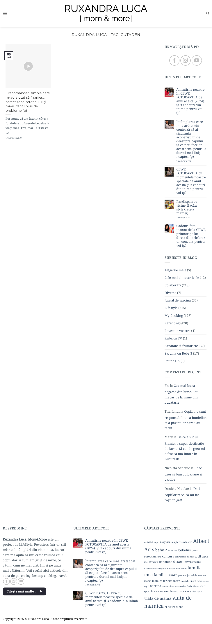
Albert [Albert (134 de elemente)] (201, 541)
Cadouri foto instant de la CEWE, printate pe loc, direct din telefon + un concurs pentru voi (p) (191, 235)
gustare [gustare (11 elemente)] (182, 575)
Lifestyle (171, 308)
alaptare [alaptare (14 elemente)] (165, 542)
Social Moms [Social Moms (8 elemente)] (193, 586)
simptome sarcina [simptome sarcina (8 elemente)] (177, 586)
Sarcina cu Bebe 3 (178, 353)
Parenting (172, 323)
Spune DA (172, 361)
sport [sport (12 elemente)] (202, 586)
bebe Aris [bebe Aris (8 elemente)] (172, 550)
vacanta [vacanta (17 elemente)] (190, 591)
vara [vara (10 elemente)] (199, 591)
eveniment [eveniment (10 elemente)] (181, 568)
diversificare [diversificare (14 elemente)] (193, 562)
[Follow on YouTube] (197, 60)
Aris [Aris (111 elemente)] (149, 549)
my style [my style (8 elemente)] (185, 581)
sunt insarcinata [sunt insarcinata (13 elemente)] (174, 591)
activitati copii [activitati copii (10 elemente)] (151, 542)
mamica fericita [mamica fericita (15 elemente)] (162, 581)
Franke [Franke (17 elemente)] (172, 575)
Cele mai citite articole (182, 277)
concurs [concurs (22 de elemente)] (168, 556)
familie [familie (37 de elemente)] (160, 574)
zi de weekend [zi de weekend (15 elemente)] (174, 607)
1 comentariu (190, 161)
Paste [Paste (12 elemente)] (193, 581)
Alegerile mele (175, 270)
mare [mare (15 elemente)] (176, 581)
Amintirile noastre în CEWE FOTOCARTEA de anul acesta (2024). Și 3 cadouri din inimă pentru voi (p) (190, 101)
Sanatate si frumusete (181, 346)
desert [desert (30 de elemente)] (178, 561)
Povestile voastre (177, 330)
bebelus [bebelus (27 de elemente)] (184, 550)
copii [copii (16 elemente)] (198, 556)
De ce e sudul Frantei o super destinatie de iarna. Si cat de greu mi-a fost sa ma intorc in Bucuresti (185, 448)
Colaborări (173, 285)
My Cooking (174, 315)
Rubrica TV (173, 338)
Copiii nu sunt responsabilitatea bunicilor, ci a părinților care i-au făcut (185, 419)
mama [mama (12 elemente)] (147, 581)
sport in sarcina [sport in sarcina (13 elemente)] (153, 591)
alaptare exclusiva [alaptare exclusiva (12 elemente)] (182, 542)
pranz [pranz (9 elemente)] (199, 581)
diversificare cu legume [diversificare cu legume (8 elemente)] (155, 568)
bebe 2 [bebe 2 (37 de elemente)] (161, 549)
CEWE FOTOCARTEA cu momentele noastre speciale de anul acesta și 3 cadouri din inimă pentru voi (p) (191, 181)
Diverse (170, 293)
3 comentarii (189, 217)
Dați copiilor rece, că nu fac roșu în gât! (182, 494)
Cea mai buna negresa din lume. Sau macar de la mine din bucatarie (181, 394)
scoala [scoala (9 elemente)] (165, 586)
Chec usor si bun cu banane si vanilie (183, 474)
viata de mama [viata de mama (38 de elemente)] (157, 598)
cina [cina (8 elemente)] (159, 556)
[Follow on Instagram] (185, 60)
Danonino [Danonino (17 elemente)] (165, 562)
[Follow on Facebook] (174, 60)
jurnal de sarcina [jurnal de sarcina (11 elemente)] (196, 575)
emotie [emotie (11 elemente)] (171, 568)
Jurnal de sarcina (178, 300)
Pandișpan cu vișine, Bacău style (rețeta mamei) (186, 207)
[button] (5, 13)
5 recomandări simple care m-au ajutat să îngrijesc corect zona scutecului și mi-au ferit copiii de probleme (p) (28, 102)
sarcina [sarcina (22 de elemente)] (155, 586)
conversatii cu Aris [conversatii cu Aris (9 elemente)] (184, 556)
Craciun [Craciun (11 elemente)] (153, 562)
